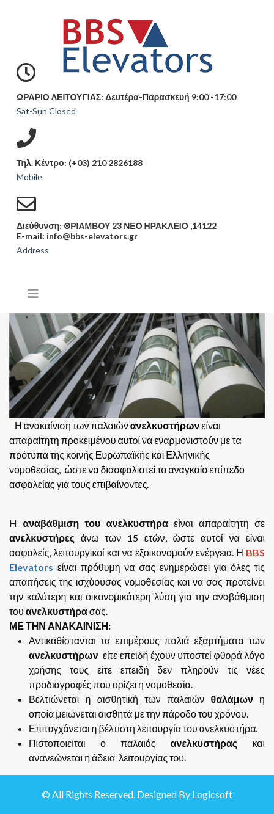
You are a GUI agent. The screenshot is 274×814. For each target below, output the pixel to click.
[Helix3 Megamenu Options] (33, 293)
